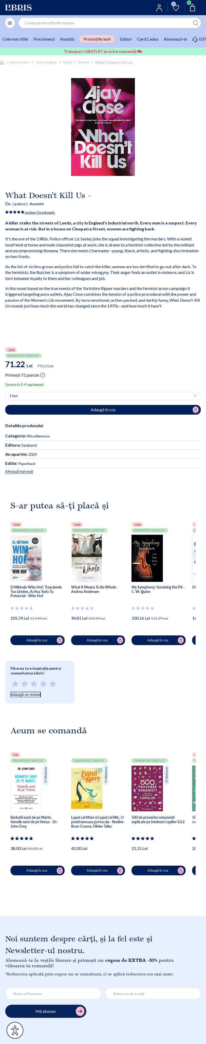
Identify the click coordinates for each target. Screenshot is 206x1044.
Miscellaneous (38, 436)
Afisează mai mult (19, 471)
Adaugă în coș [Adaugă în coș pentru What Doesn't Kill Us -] (145, 409)
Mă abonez (60, 1011)
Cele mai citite (15, 38)
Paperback (20, 463)
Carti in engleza (46, 62)
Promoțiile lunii (97, 38)
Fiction (67, 62)
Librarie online (19, 62)
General (83, 62)
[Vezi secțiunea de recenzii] (21, 608)
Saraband (21, 445)
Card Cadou (147, 38)
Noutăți (67, 38)
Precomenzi (44, 38)
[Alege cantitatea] (103, 396)
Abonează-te (175, 38)
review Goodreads (40, 212)
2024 (21, 454)
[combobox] (110, 23)
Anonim (37, 203)
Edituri (126, 38)
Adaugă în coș (44, 640)
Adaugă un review (25, 695)
